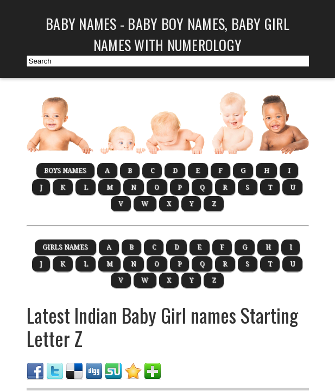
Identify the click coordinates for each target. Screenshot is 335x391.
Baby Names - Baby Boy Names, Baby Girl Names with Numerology (167, 34)
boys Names (65, 170)
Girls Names (65, 247)
